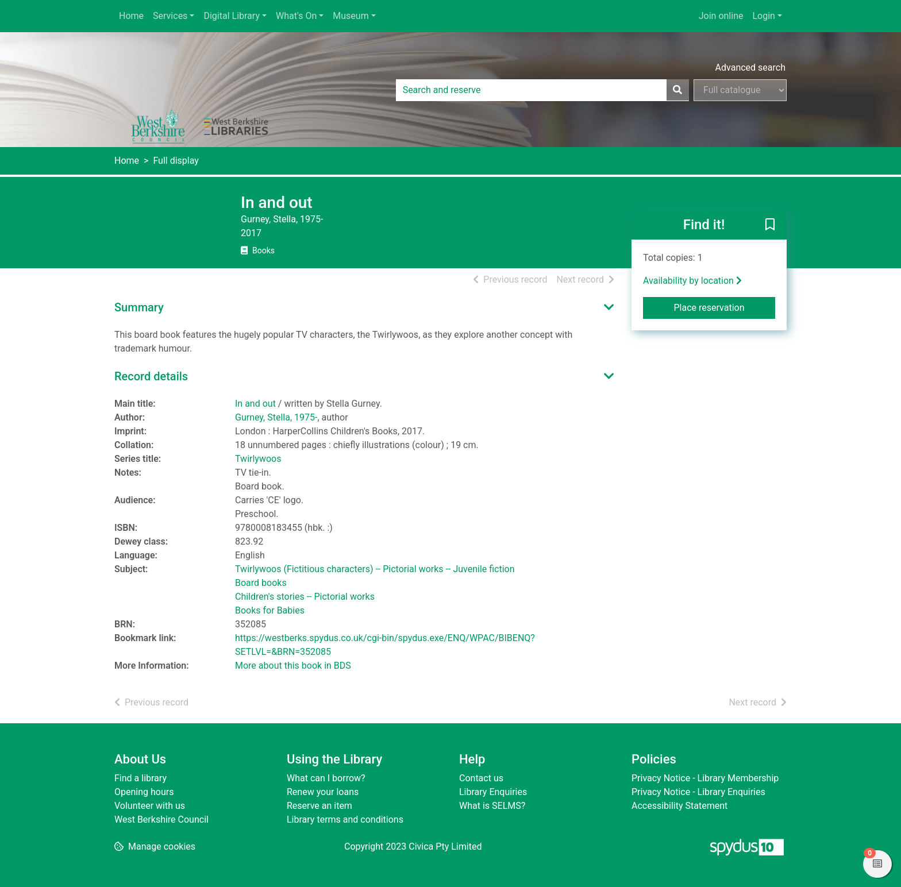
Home (131, 15)
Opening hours (144, 791)
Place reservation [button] (725, 306)
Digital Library (231, 15)
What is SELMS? (492, 805)
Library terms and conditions (345, 819)
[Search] (677, 90)
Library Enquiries (493, 791)
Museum (350, 15)
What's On (296, 15)
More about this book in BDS (293, 665)
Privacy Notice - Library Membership (705, 778)
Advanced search (750, 67)
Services (170, 15)
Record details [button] (151, 376)
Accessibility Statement (679, 805)
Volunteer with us (149, 805)
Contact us (481, 778)
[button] (770, 225)
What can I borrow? (326, 778)
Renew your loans (323, 791)
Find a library (140, 778)
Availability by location (692, 280)
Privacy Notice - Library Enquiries (698, 791)
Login (763, 15)
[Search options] (740, 90)
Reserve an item (319, 805)
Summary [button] (139, 307)
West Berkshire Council (161, 819)
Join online (721, 15)
